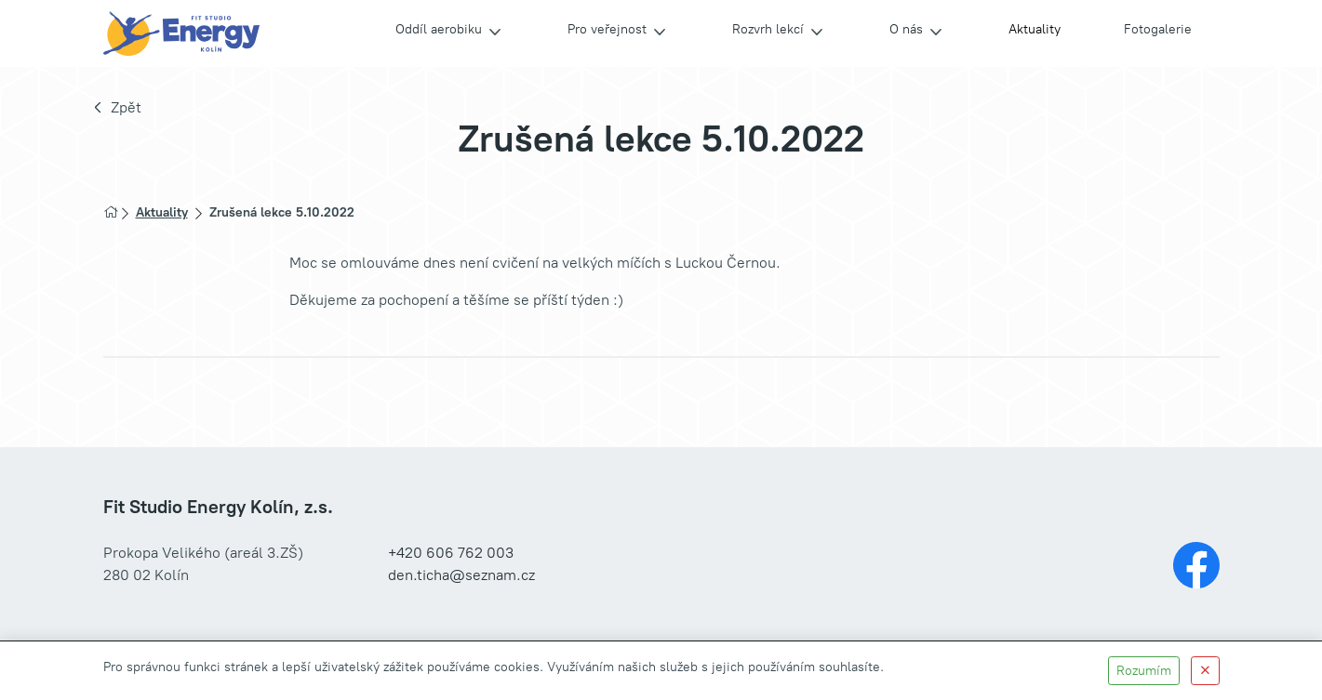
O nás (906, 29)
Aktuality (1034, 29)
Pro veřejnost (607, 29)
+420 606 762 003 (451, 552)
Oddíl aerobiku (438, 29)
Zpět (126, 107)
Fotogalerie (1158, 29)
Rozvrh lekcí (768, 29)
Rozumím (1143, 671)
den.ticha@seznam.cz (461, 575)
